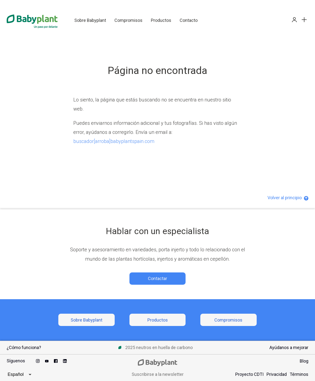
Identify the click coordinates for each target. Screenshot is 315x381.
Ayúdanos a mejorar (288, 347)
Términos (299, 374)
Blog (304, 361)
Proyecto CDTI (249, 374)
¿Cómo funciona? (24, 347)
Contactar (157, 278)
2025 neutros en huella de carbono (159, 347)
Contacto (189, 20)
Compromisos (128, 20)
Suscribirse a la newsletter (158, 374)
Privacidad (277, 374)
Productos (161, 20)
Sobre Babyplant (90, 20)
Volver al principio (288, 197)
